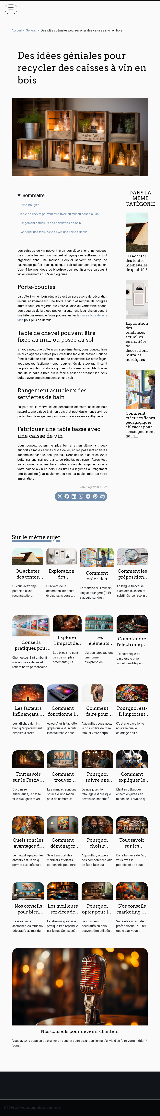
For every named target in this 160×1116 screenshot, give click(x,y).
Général (31, 30)
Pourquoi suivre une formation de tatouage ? (97, 783)
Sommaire (33, 195)
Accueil (17, 30)
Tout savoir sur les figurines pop (132, 846)
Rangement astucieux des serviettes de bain (50, 223)
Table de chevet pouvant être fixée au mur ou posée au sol (59, 214)
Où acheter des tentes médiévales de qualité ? (137, 263)
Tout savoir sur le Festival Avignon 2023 (28, 780)
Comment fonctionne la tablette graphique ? (62, 717)
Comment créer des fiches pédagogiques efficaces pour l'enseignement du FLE (140, 424)
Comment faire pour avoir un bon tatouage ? (97, 717)
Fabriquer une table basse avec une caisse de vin (53, 232)
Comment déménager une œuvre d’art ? (62, 849)
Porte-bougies (29, 205)
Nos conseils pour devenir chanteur (80, 1031)
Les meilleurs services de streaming (63, 912)
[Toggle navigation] (11, 9)
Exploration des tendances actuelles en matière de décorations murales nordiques (137, 341)
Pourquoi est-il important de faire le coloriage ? (132, 717)
